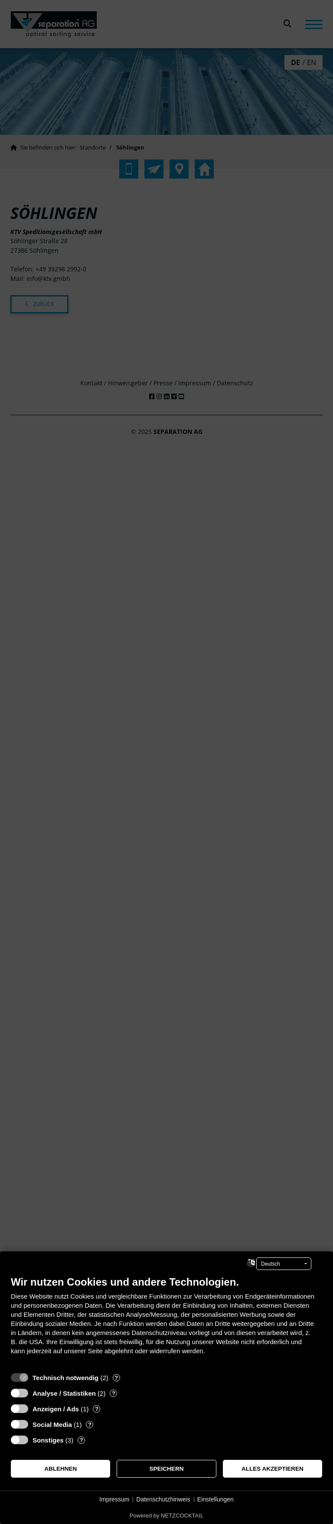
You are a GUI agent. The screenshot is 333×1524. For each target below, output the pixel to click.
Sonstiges (48, 1440)
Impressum (114, 1499)
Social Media (52, 1424)
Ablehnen (60, 1468)
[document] (166, 1322)
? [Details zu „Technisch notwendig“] (116, 1377)
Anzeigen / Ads (56, 1409)
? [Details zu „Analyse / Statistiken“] (113, 1393)
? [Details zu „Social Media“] (89, 1424)
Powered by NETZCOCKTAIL (166, 1515)
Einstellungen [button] (215, 1499)
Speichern (167, 1468)
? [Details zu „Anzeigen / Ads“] (96, 1409)
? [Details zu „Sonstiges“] (81, 1440)
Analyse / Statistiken (64, 1393)
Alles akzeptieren (273, 1468)
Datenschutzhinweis (163, 1499)
